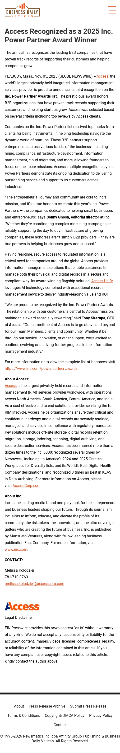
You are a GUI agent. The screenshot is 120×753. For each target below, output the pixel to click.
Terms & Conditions (23, 715)
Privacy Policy (101, 715)
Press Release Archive (47, 706)
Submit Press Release (88, 706)
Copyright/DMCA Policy (64, 715)
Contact (60, 725)
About (19, 706)
